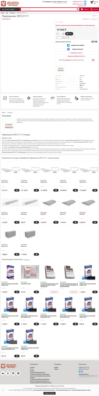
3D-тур (31, 369)
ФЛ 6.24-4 (43, 214)
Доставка (32, 367)
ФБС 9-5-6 (23, 246)
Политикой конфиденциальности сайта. (81, 390)
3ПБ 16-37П (4, 214)
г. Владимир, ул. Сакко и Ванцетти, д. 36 (55, 1)
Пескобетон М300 (26, 283)
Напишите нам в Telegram (77, 45)
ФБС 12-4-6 (4, 246)
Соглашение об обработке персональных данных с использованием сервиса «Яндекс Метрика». (40, 376)
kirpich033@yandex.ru (84, 374)
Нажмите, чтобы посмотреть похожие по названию (68, 25)
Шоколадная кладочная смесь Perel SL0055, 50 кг (29, 316)
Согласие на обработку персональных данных (40, 382)
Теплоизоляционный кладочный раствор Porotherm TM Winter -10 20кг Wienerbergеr (69, 285)
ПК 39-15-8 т (24, 182)
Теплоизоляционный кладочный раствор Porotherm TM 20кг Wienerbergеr (49, 285)
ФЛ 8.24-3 (82, 214)
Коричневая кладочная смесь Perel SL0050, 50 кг (49, 316)
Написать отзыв (6, 138)
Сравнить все (27, 259)
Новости (56, 369)
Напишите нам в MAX (77, 49)
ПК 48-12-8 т (44, 182)
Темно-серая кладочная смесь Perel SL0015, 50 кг (68, 316)
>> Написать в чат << (76, 53)
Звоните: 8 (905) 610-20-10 (76, 56)
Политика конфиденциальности (37, 372)
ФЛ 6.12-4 (62, 214)
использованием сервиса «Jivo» (63, 390)
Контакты (32, 370)
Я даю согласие (49, 393)
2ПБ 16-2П (24, 214)
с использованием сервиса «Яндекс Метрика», (44, 390)
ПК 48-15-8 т (63, 182)
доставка (67, 60)
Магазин (56, 367)
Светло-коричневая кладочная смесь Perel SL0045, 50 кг (9, 348)
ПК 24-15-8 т (4, 182)
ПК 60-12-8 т (83, 182)
